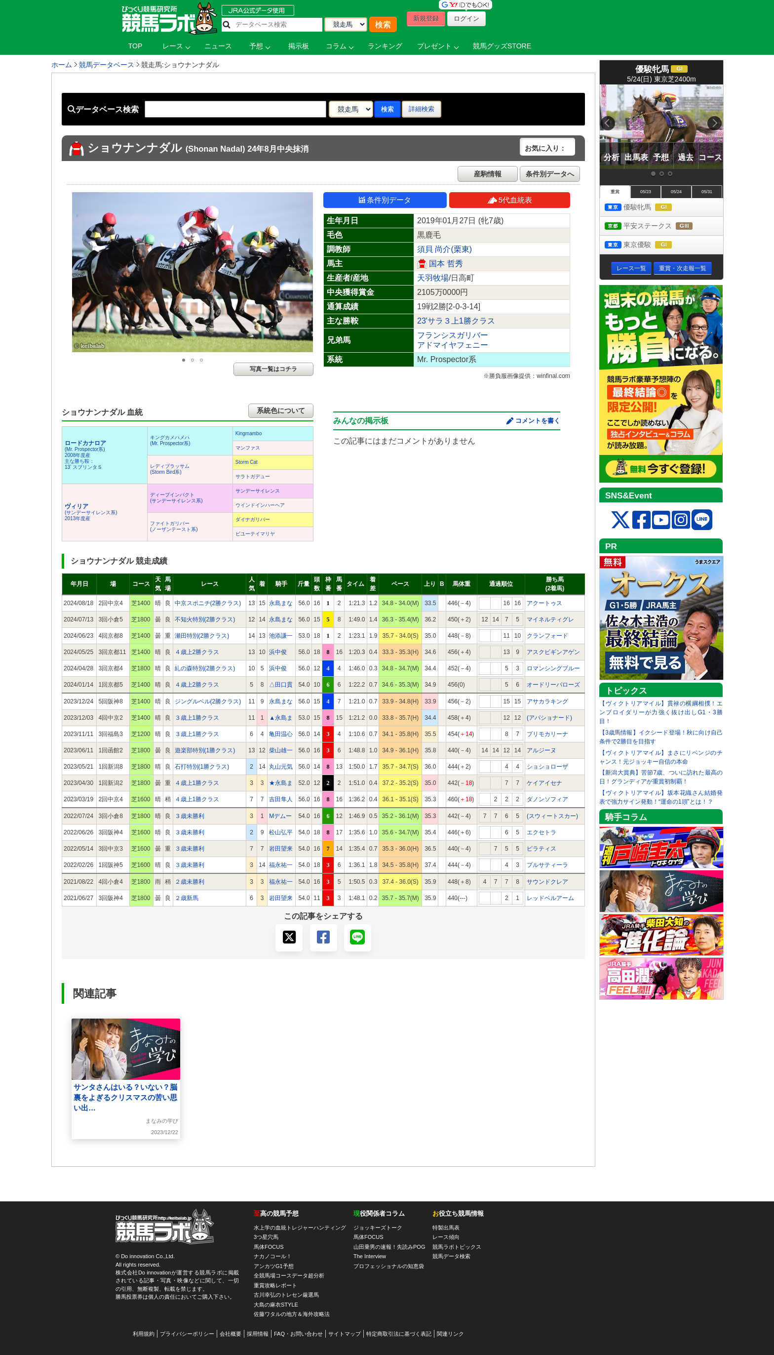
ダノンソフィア (547, 799)
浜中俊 (278, 652)
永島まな (281, 603)
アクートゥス (544, 603)
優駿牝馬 (647, 207)
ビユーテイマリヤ (255, 533)
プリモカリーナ (547, 734)
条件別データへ (550, 174)
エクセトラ (541, 832)
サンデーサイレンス (257, 490)
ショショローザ (547, 766)
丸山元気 (281, 766)
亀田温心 (281, 734)
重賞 (615, 191)
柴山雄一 (281, 750)
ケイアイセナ (544, 783)
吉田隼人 (281, 799)
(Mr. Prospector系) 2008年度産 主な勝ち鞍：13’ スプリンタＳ (85, 455)
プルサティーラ (547, 865)
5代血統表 (509, 200)
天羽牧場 (433, 278)
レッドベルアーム (550, 898)
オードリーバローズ (553, 684)
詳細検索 (421, 109)
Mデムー (280, 816)
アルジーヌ (541, 750)
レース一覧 (631, 268)
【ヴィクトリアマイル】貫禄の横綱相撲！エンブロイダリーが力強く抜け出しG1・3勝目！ (661, 712)
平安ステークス (658, 226)
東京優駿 (647, 245)
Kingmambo (248, 433)
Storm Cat (246, 462)
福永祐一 (281, 865)
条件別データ (385, 200)
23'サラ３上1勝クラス (456, 321)
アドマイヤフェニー (452, 345)
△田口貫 (281, 684)
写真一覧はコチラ (273, 369)
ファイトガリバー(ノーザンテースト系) (174, 526)
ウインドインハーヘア (260, 505)
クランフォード (547, 635)
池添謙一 (281, 635)
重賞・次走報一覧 (682, 268)
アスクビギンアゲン (553, 652)
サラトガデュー (252, 476)
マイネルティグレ (550, 619)
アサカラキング (547, 701)
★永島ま (281, 783)
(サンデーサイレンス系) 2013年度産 (91, 512)
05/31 (706, 191)
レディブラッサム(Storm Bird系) (170, 469)
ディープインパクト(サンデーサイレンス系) (176, 497)
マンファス (247, 448)
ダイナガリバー (252, 519)
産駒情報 (488, 174)
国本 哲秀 (446, 263)
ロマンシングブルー (553, 668)
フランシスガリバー (452, 335)
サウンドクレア (547, 881)
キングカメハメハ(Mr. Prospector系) (170, 440)
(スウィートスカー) (552, 816)
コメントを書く (537, 420)
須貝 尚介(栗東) (444, 249)
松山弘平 (281, 832)
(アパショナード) (549, 717)
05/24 (676, 191)
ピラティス (541, 848)
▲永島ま (281, 717)
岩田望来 (281, 848)
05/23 (645, 191)
